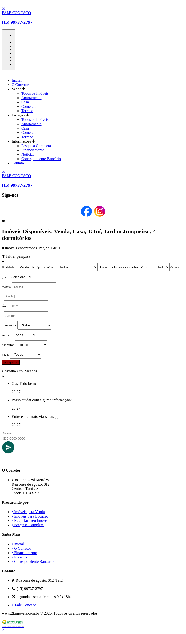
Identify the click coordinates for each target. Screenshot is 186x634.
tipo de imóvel (45, 267)
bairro (148, 267)
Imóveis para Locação (30, 516)
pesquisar (11, 362)
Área (5, 306)
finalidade (8, 267)
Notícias (27, 154)
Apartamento (31, 98)
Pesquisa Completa (36, 146)
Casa (25, 102)
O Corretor (20, 85)
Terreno (27, 111)
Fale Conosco (24, 605)
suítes (5, 335)
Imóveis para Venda (28, 512)
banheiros (8, 345)
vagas (5, 354)
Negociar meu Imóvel (30, 520)
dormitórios (9, 325)
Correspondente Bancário (41, 159)
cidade (103, 267)
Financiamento (32, 150)
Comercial (29, 106)
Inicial (17, 80)
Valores (6, 286)
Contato (18, 163)
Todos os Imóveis (35, 93)
